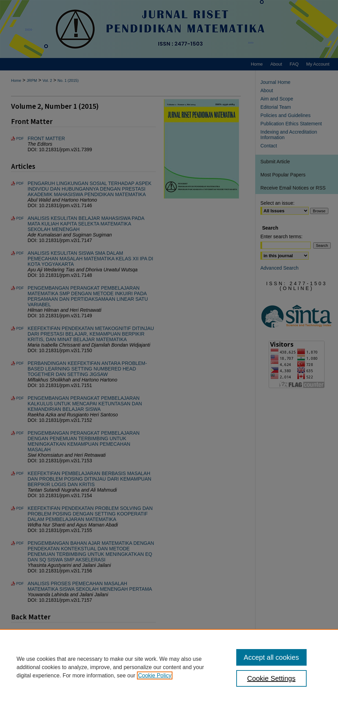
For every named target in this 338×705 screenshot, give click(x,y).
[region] (169, 667)
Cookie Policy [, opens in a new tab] (154, 675)
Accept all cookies (271, 657)
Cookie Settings (271, 678)
